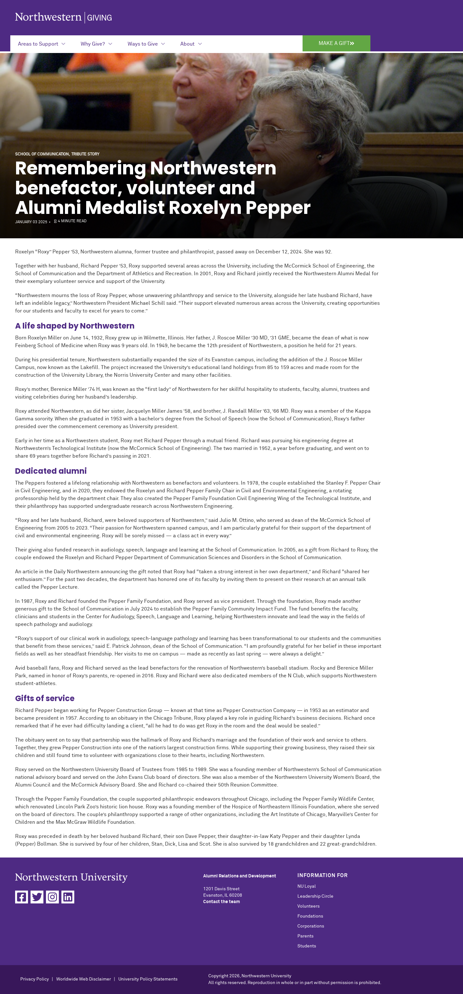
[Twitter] (37, 897)
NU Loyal (306, 886)
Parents (305, 936)
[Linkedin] (67, 897)
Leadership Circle (315, 896)
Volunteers (308, 906)
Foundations (310, 916)
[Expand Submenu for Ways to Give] (146, 43)
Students (306, 946)
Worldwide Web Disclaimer (83, 979)
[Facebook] (21, 897)
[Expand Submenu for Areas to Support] (41, 43)
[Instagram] (52, 897)
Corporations (310, 926)
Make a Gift (336, 43)
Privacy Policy (34, 979)
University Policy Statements (147, 979)
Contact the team (221, 902)
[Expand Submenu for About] (191, 43)
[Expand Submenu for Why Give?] (96, 43)
